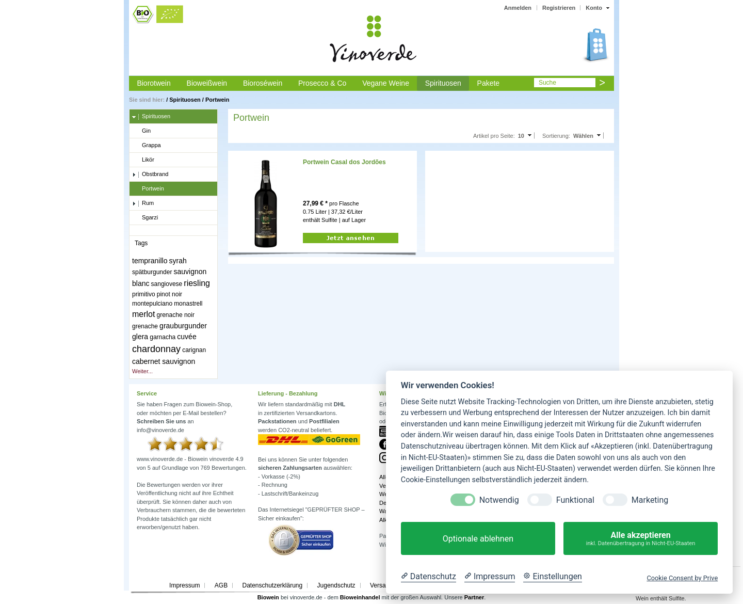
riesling (197, 283)
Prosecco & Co (322, 83)
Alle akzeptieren (640, 538)
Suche (547, 82)
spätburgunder (152, 272)
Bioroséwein (262, 83)
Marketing (650, 500)
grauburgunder (183, 326)
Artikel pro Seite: (494, 136)
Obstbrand (150, 174)
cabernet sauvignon (163, 361)
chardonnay (156, 349)
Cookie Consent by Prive (682, 578)
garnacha (162, 337)
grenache (145, 326)
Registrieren (558, 8)
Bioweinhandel (360, 597)
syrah (178, 261)
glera (140, 336)
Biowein (268, 597)
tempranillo (149, 261)
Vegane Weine (385, 83)
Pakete (488, 83)
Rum (143, 203)
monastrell (188, 303)
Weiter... (142, 371)
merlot (143, 314)
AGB (221, 585)
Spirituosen (443, 83)
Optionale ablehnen (478, 539)
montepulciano (152, 303)
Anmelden (517, 8)
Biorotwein (153, 83)
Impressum (184, 585)
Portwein (217, 100)
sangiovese (167, 284)
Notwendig (499, 500)
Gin (141, 131)
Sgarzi (145, 217)
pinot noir (169, 294)
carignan (194, 350)
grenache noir (176, 315)
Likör (143, 160)
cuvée (186, 336)
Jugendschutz (336, 585)
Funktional (575, 500)
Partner (474, 597)
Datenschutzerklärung (272, 585)
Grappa (146, 145)
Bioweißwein (207, 83)
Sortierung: (556, 136)
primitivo (143, 294)
